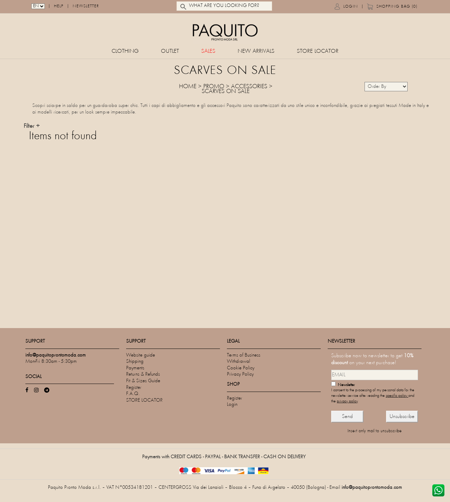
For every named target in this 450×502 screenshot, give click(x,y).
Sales (208, 51)
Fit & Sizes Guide (143, 381)
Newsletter (86, 7)
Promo (213, 87)
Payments (135, 368)
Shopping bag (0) (396, 7)
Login (350, 7)
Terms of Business (243, 355)
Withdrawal (238, 361)
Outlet (170, 51)
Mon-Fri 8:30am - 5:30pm (51, 361)
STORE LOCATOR (317, 51)
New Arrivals (256, 51)
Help (59, 7)
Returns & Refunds (143, 374)
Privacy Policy (240, 374)
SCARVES (213, 91)
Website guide (140, 355)
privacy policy (347, 401)
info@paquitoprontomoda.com (372, 487)
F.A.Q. (133, 394)
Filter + (32, 126)
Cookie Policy (240, 368)
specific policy (397, 396)
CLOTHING (125, 51)
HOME (187, 87)
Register (133, 387)
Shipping (135, 361)
